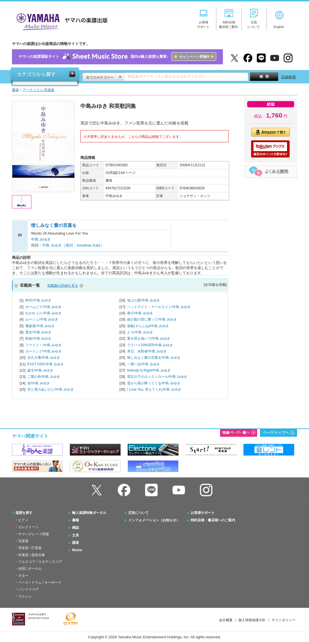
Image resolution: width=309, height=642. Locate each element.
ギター (23, 576)
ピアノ (23, 520)
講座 (75, 543)
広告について (138, 513)
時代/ (38, 300)
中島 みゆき (41, 239)
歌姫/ (38, 339)
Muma (77, 550)
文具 (75, 535)
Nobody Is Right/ (149, 370)
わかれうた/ (43, 313)
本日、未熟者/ (147, 351)
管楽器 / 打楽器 (30, 548)
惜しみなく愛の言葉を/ (153, 358)
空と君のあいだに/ (50, 389)
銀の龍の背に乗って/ (152, 319)
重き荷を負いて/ (148, 339)
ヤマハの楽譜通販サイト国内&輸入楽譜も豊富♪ (117, 56)
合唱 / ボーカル (30, 569)
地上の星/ (143, 300)
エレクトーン (28, 527)
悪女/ (38, 332)
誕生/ (40, 370)
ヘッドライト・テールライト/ (159, 307)
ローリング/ (43, 351)
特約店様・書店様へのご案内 (213, 520)
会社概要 (226, 620)
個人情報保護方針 (252, 620)
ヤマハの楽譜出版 (60, 21)
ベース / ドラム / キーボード (40, 582)
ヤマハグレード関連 (33, 534)
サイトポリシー (284, 620)
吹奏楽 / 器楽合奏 (31, 555)
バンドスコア (28, 589)
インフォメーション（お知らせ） (154, 520)
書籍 (75, 520)
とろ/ (140, 332)
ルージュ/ (41, 319)
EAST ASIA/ (45, 364)
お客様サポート (203, 513)
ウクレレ (25, 596)
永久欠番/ (43, 358)
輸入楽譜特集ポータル (89, 513)
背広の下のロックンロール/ (157, 377)
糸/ (38, 383)
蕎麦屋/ (40, 326)
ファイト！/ (43, 345)
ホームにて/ (43, 307)
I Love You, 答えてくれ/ (154, 389)
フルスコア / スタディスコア (40, 562)
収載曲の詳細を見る (62, 286)
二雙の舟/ (43, 377)
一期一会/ (143, 364)
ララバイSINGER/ (150, 345)
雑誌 (75, 528)
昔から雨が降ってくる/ (153, 383)
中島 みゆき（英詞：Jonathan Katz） (73, 245)
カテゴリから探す (36, 74)
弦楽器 (23, 541)
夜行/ (140, 313)
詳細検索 (288, 77)
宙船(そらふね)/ (148, 326)
